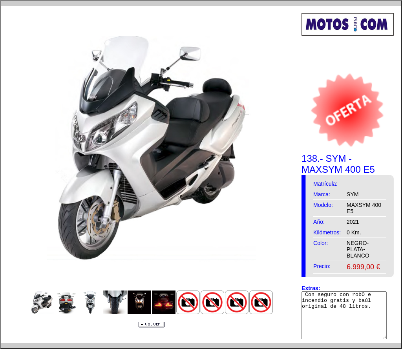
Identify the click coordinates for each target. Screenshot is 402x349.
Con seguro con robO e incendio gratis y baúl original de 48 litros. (349, 315)
